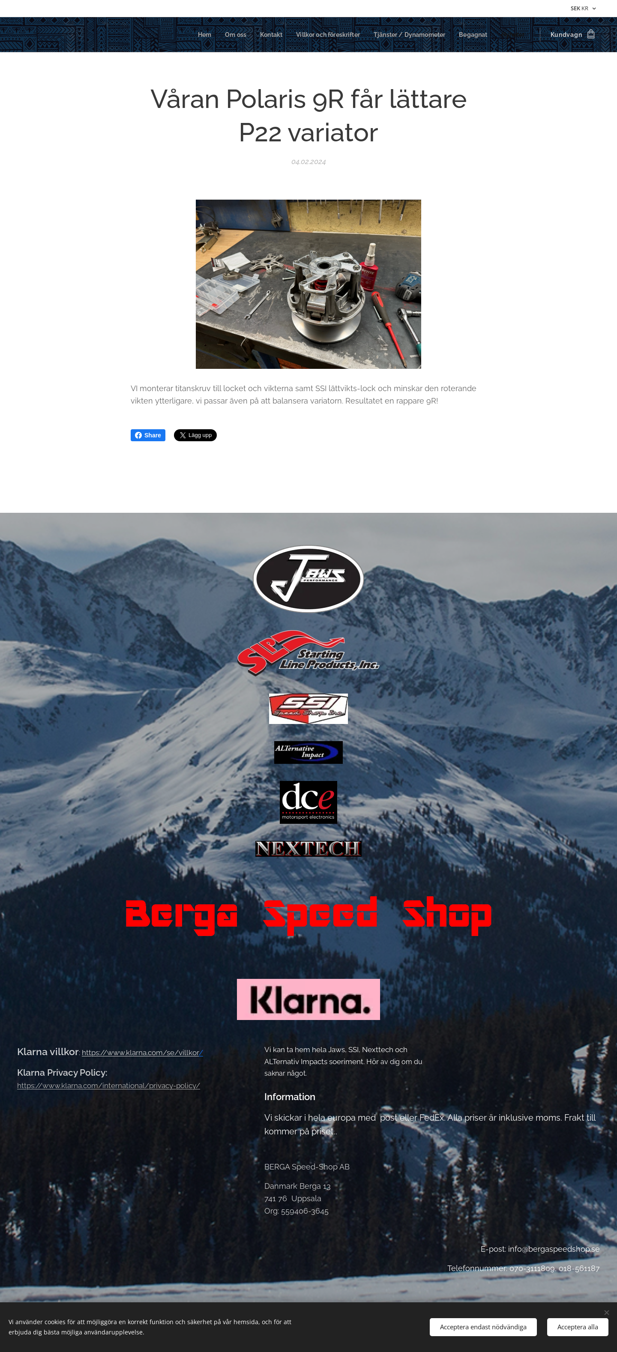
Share (148, 435)
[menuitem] (189, 34)
